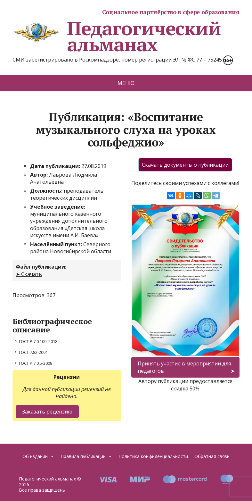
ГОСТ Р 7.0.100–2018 (38, 341)
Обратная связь (212, 456)
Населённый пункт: (56, 244)
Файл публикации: (41, 266)
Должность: (47, 190)
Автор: (39, 174)
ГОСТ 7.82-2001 (33, 352)
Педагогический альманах (116, 36)
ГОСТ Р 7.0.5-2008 (35, 363)
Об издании (38, 456)
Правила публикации (86, 456)
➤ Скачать (29, 274)
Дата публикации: (55, 166)
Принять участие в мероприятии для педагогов (184, 367)
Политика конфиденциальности (153, 456)
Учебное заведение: (57, 206)
